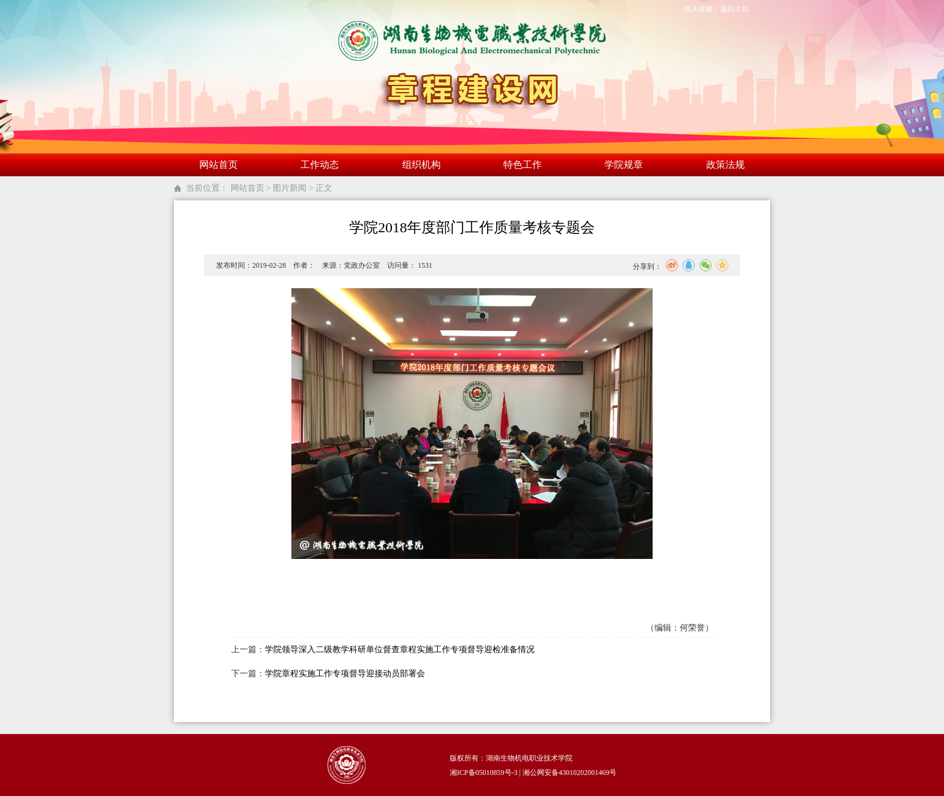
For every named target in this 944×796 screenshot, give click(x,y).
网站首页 (218, 164)
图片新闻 (289, 188)
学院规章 (623, 164)
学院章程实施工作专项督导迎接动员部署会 (345, 673)
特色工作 (522, 164)
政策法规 (725, 164)
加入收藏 (698, 9)
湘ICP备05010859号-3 (484, 772)
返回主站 (734, 9)
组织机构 (421, 164)
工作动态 (319, 164)
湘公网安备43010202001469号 (569, 772)
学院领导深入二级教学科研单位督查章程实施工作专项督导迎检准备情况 (400, 649)
